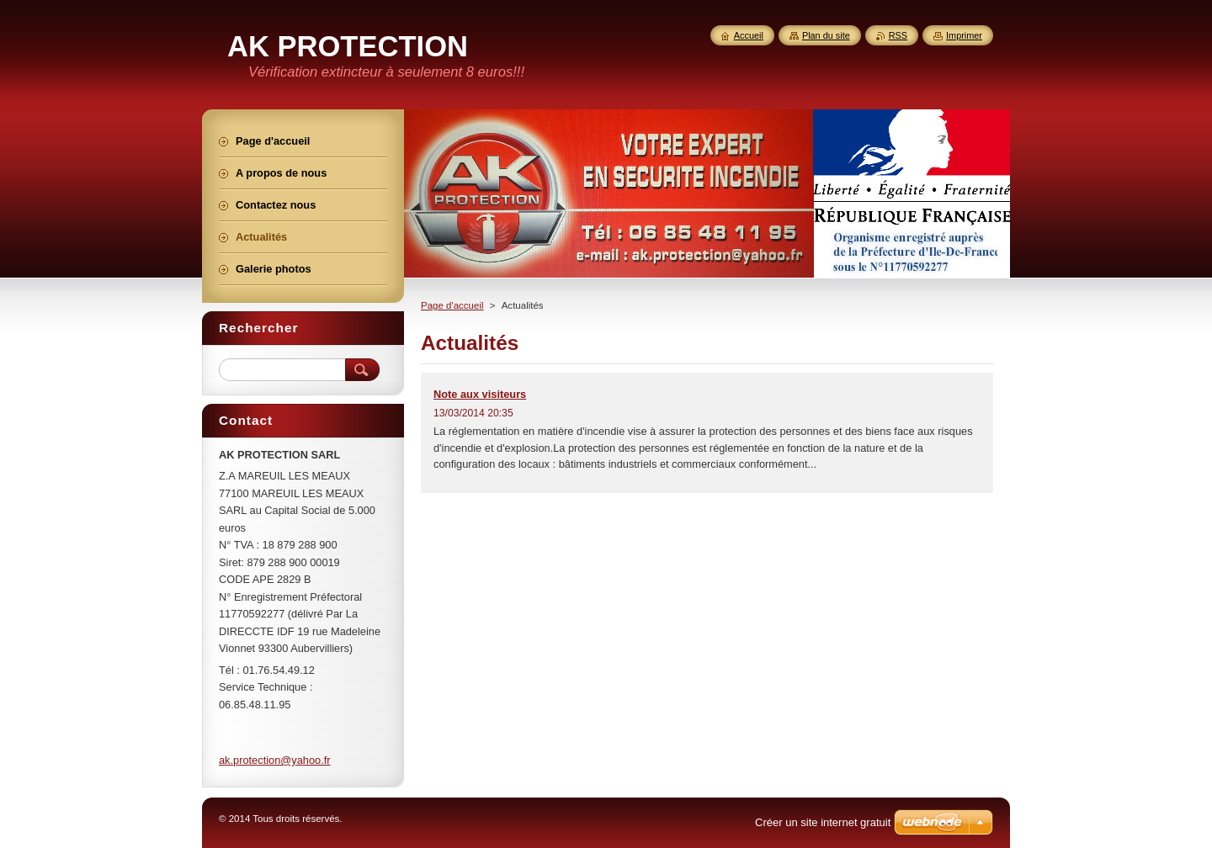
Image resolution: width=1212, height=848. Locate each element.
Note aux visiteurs (479, 394)
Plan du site (826, 35)
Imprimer (964, 35)
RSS (898, 35)
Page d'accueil (452, 305)
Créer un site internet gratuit (822, 822)
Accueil (748, 35)
